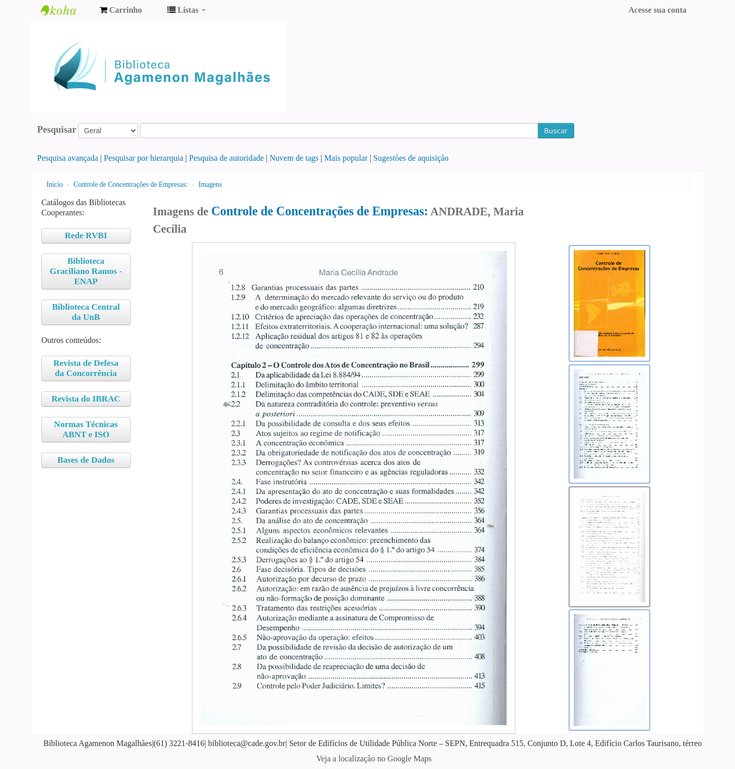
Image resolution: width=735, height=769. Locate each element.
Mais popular (346, 158)
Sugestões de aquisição (411, 158)
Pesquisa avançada (68, 158)
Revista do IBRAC (86, 399)
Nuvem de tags (294, 158)
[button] (121, 10)
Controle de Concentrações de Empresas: (130, 184)
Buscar (556, 130)
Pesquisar (57, 130)
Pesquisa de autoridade (226, 158)
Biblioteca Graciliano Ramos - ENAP (86, 271)
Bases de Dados (86, 460)
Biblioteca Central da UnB (86, 312)
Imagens (210, 184)
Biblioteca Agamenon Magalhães (66, 10)
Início (54, 184)
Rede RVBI (86, 235)
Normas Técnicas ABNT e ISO (86, 429)
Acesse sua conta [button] (657, 10)
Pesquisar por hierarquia (144, 158)
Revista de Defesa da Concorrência (86, 368)
